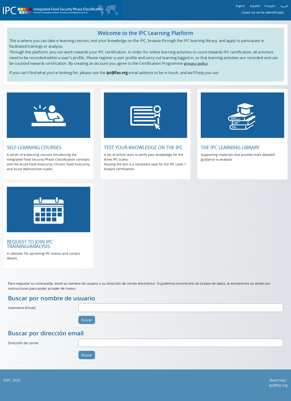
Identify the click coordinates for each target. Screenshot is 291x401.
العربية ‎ (285, 6)
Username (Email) (21, 307)
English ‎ (241, 6)
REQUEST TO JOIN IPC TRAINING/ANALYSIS (30, 244)
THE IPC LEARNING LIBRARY (230, 147)
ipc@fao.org (278, 385)
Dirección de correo (23, 343)
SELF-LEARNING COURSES (34, 147)
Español (255, 6)
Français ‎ (270, 6)
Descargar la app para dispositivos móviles (145, 395)
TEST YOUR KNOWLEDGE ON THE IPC (143, 147)
